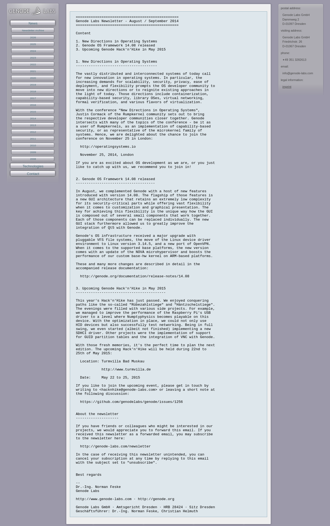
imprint (287, 86)
